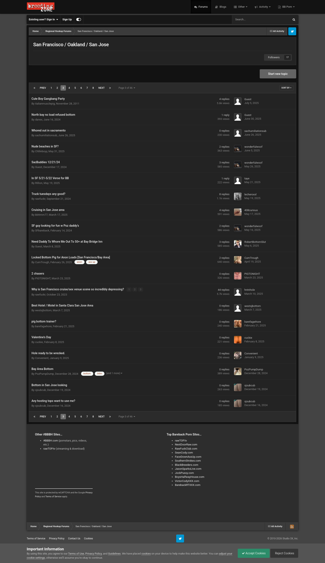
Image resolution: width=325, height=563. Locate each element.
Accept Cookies (253, 553)
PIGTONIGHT (42, 278)
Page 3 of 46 (127, 87)
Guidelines (114, 553)
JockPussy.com (184, 472)
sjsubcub (40, 389)
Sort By (286, 88)
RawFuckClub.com (186, 448)
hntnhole (249, 289)
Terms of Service (53, 496)
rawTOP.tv (49, 448)
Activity (263, 6)
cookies (146, 553)
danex (38, 119)
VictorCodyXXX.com (187, 480)
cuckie (39, 342)
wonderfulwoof (253, 146)
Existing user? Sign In (43, 19)
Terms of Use (76, 553)
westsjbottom (43, 310)
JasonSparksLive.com (188, 468)
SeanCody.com (184, 452)
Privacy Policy (56, 538)
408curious (251, 210)
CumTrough (42, 262)
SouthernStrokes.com (188, 460)
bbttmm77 (41, 214)
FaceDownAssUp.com (188, 456)
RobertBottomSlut (255, 241)
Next (101, 87)
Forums (203, 6)
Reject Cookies (284, 553)
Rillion (38, 183)
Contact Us (74, 538)
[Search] (250, 19)
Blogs (222, 6)
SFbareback (42, 230)
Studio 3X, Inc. (290, 538)
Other (241, 6)
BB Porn (287, 6)
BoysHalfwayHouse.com (189, 476)
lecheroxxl (250, 194)
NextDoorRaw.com (186, 444)
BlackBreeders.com (186, 464)
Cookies (88, 538)
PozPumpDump (44, 373)
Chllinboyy (41, 151)
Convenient (42, 357)
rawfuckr (40, 198)
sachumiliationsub (46, 135)
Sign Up (67, 19)
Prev (43, 87)
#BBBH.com (50, 440)
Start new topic (278, 73)
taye (246, 178)
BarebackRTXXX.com (187, 484)
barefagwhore (43, 326)
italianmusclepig (45, 103)
